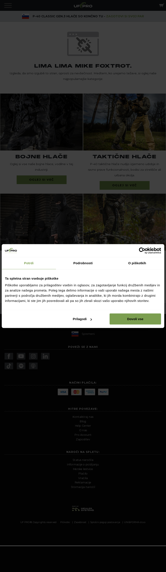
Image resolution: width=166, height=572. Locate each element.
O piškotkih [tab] (137, 263)
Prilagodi (82, 319)
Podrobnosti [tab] (83, 263)
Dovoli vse (135, 319)
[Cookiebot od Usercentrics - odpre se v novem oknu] (142, 250)
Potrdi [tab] (29, 263)
